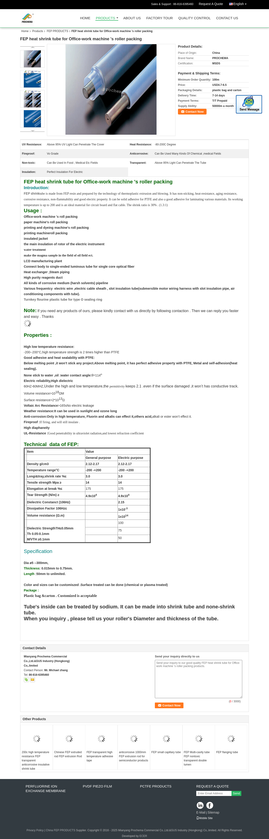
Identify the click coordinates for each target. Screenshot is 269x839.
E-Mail (200, 812)
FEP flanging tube (227, 752)
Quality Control (194, 18)
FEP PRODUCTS (57, 31)
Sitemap (213, 812)
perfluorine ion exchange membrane (46, 788)
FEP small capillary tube (166, 752)
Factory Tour (159, 18)
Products (105, 18)
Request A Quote (211, 4)
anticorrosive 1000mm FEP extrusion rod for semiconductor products (133, 756)
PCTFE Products (156, 786)
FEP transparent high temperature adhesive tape (99, 756)
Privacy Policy (35, 830)
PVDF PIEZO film (97, 786)
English (241, 3)
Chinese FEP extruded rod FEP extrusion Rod (68, 754)
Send (236, 793)
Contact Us (227, 18)
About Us (132, 18)
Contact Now (195, 111)
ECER (143, 836)
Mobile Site (204, 818)
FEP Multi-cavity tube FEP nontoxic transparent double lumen (197, 758)
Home (85, 18)
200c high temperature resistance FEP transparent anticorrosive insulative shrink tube (35, 760)
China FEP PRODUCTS (60, 830)
